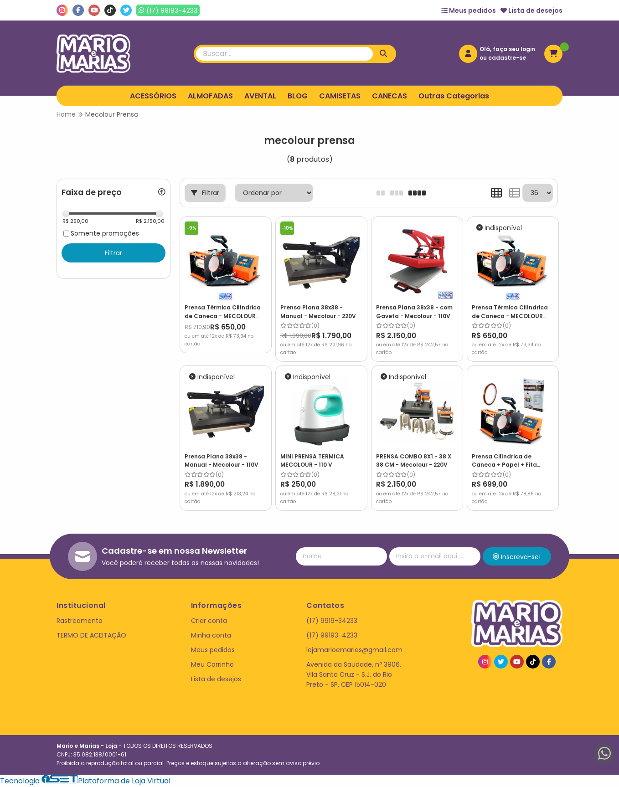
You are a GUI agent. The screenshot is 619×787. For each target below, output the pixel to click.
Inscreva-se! (517, 556)
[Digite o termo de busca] (284, 54)
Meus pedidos (468, 10)
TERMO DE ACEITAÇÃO (91, 635)
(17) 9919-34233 (331, 620)
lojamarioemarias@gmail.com (354, 649)
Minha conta (211, 635)
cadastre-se (507, 58)
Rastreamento (80, 620)
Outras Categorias (453, 96)
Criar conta (209, 620)
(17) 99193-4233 (331, 635)
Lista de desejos (531, 10)
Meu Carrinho (212, 664)
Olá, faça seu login (507, 49)
